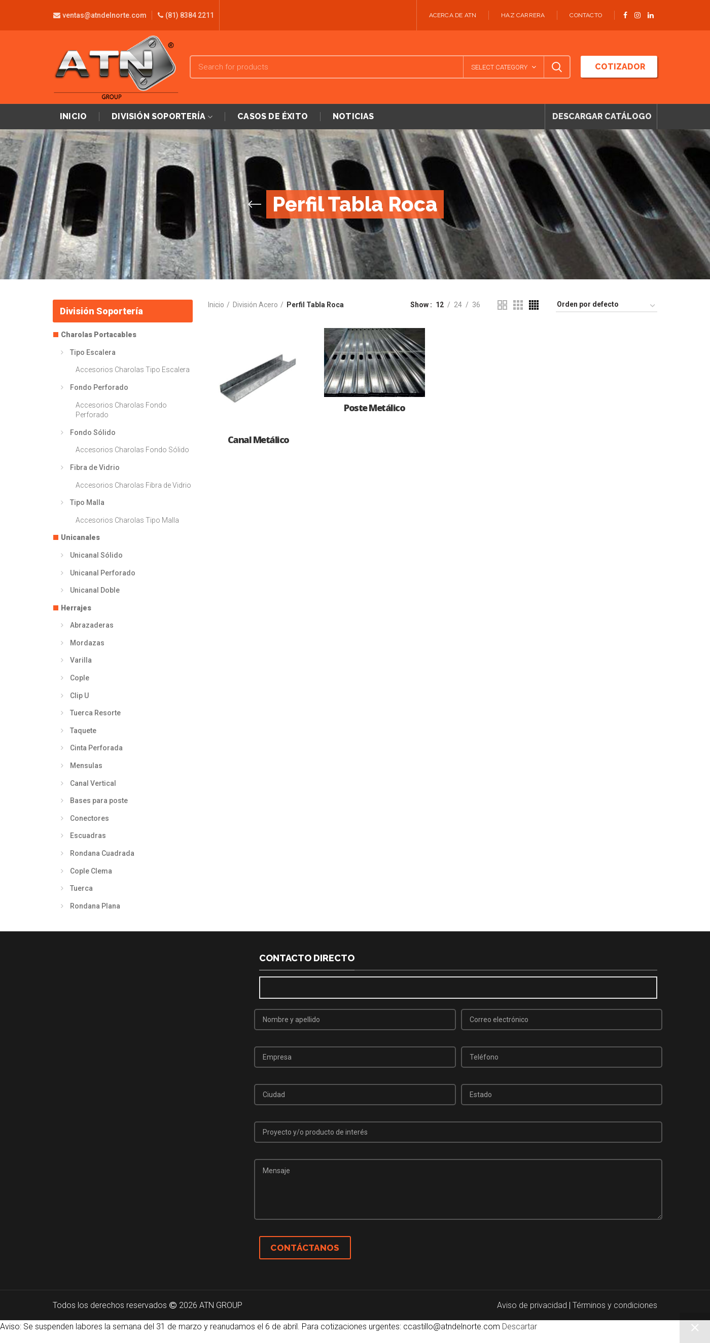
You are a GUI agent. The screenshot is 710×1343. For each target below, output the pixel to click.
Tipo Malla (87, 502)
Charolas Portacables (98, 335)
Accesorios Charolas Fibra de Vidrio (133, 485)
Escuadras (88, 835)
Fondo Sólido (93, 432)
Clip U (79, 696)
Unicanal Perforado (102, 573)
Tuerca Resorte (95, 713)
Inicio (216, 305)
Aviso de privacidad (532, 1305)
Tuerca (81, 888)
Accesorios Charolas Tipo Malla (127, 520)
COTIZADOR (619, 66)
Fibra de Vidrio (95, 467)
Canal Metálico (258, 440)
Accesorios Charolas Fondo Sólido (132, 450)
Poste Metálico (374, 408)
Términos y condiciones (615, 1305)
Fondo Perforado (99, 387)
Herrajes (76, 608)
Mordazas (87, 643)
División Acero (255, 305)
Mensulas (86, 765)
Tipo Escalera (93, 352)
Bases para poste (99, 800)
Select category (499, 67)
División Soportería (101, 311)
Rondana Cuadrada (102, 853)
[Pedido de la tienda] (606, 306)
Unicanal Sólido (96, 555)
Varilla (81, 660)
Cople (79, 678)
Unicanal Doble (95, 590)
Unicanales (80, 537)
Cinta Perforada (96, 748)
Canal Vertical (93, 783)
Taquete (83, 731)
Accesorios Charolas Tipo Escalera (133, 370)
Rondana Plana (95, 906)
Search (557, 67)
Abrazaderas (92, 625)
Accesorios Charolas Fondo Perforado (121, 410)
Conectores (89, 818)
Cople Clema (91, 871)
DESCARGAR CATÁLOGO (601, 116)
